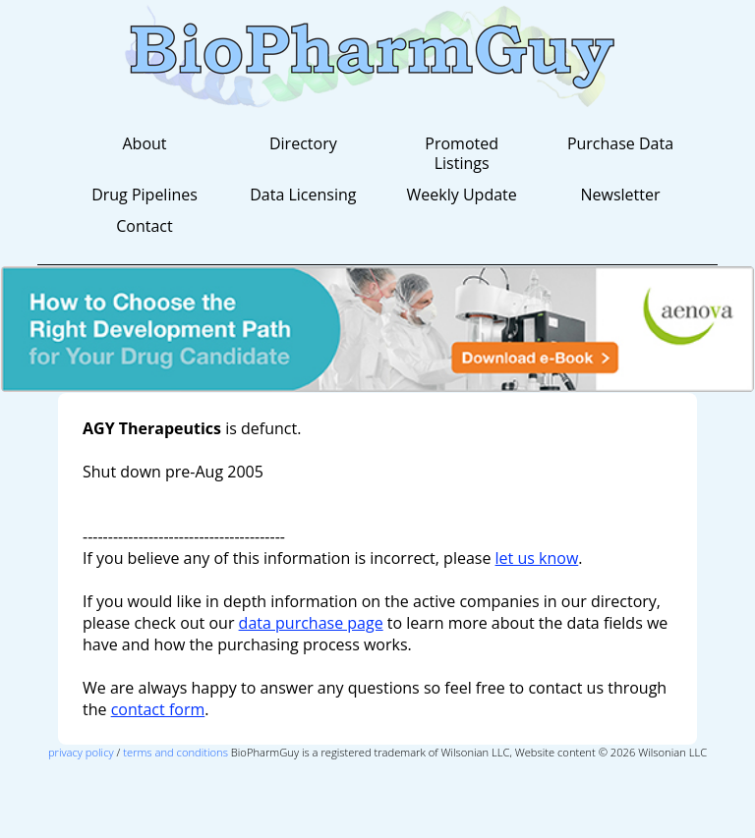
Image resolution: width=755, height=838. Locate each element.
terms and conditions (175, 752)
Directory (303, 143)
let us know (537, 558)
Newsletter (620, 194)
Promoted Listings (461, 153)
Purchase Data (620, 143)
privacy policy (81, 752)
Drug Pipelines (144, 194)
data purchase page (311, 623)
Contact (144, 226)
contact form (158, 709)
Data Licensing (303, 194)
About (144, 143)
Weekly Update (462, 194)
